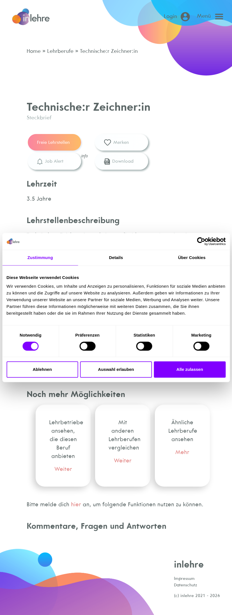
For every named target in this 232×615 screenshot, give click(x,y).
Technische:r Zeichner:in (108, 50)
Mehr (182, 451)
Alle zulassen (189, 369)
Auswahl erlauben (116, 369)
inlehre (189, 564)
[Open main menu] (211, 16)
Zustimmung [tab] (40, 257)
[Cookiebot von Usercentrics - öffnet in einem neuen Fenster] (201, 241)
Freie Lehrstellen (53, 142)
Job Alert (50, 161)
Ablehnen (42, 369)
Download (118, 161)
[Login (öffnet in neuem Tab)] (178, 16)
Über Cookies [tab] (192, 257)
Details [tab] (116, 257)
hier (76, 504)
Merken (116, 142)
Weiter (63, 468)
